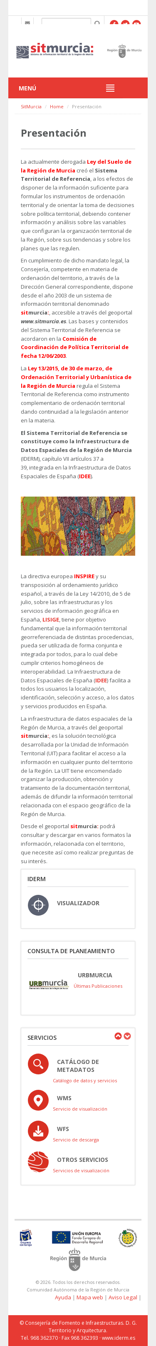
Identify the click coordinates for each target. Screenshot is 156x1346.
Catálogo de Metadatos (78, 1066)
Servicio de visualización (80, 1109)
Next (127, 1036)
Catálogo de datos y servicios (85, 1080)
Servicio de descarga (76, 1139)
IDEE (101, 680)
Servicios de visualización (81, 1170)
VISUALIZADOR (78, 903)
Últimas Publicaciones (98, 986)
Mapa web (90, 1297)
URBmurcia (95, 975)
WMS (64, 1098)
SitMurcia (31, 106)
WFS (63, 1129)
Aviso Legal (123, 1297)
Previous (118, 1036)
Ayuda (63, 1297)
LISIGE (50, 619)
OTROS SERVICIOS (82, 1160)
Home (57, 106)
